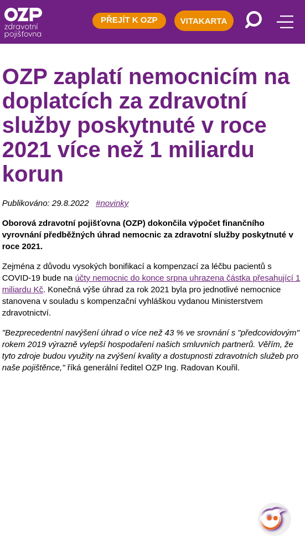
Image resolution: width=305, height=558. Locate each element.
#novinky (112, 203)
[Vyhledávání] (253, 20)
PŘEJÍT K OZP (129, 19)
